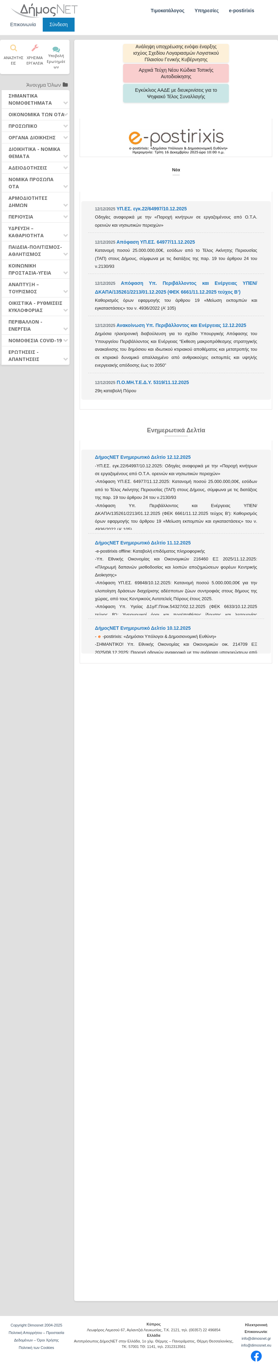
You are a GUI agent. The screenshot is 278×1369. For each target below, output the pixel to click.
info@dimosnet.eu (256, 1345)
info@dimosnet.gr (256, 1338)
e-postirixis (241, 10)
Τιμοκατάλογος (167, 10)
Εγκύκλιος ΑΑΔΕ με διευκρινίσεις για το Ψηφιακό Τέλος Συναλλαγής (176, 73)
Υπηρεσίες (207, 10)
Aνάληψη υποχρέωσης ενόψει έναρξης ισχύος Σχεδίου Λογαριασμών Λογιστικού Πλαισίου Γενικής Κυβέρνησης (132, 53)
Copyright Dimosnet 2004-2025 (36, 1325)
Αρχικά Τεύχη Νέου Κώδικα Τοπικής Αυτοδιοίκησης (220, 53)
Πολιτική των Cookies (36, 1348)
